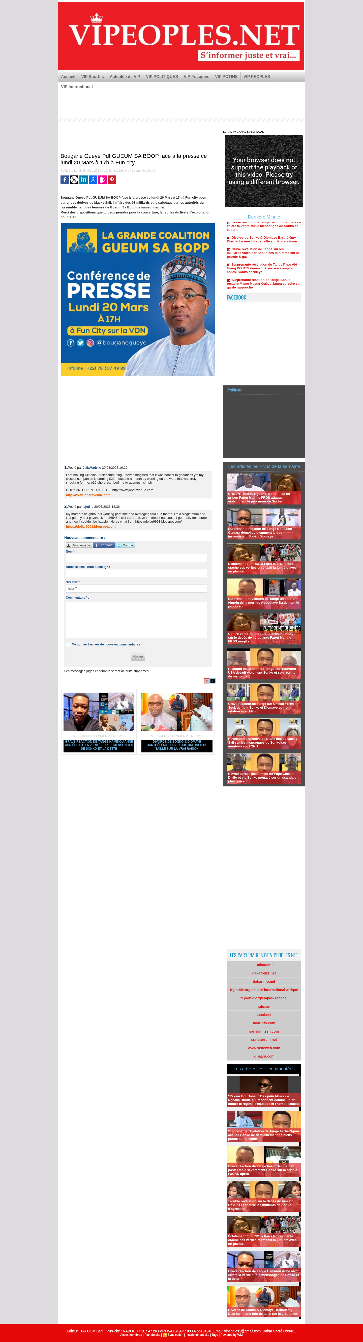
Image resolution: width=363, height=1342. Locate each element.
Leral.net (264, 1015)
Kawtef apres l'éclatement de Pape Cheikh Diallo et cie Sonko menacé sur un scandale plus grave (262, 777)
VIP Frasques (196, 77)
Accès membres (131, 1334)
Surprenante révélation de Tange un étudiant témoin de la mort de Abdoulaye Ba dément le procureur (263, 602)
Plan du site (152, 1334)
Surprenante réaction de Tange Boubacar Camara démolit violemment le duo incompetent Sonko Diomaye (260, 532)
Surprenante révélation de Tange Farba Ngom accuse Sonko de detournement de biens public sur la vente (263, 1135)
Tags (215, 1334)
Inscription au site (197, 1334)
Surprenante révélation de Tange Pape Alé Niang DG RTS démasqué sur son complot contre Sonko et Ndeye (262, 271)
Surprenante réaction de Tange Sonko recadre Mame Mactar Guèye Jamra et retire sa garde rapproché (263, 286)
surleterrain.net (264, 1040)
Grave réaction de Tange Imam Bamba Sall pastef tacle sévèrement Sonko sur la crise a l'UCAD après (262, 1170)
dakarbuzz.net (264, 973)
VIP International (77, 87)
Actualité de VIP (125, 77)
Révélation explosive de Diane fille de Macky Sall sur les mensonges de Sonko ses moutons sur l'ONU (262, 742)
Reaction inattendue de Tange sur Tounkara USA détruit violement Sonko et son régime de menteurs (262, 672)
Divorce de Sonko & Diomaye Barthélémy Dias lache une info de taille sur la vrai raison (177, 745)
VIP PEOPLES (257, 77)
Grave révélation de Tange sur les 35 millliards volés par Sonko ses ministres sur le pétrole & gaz (263, 256)
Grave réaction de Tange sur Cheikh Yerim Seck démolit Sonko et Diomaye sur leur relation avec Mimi (261, 707)
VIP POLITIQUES (162, 77)
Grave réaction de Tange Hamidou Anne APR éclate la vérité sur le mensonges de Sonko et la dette (99, 745)
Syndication (175, 1334)
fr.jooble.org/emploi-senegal (264, 998)
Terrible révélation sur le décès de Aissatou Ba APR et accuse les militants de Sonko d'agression (261, 1205)
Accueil (68, 77)
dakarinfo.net (264, 982)
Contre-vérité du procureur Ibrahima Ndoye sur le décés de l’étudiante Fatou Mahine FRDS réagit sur (261, 637)
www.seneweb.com (264, 1048)
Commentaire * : (77, 597)
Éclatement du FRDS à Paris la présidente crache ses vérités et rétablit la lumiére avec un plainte (262, 567)
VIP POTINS (226, 77)
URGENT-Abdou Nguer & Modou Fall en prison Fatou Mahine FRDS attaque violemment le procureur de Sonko (259, 497)
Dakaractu (264, 965)
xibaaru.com (264, 1056)
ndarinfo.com (264, 1023)
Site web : (73, 582)
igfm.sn (264, 1006)
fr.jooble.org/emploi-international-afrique (264, 990)
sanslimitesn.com (264, 1031)
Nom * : (71, 551)
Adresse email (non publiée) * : (88, 567)
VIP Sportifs (92, 77)
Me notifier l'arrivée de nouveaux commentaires (106, 644)
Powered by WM (232, 1334)
